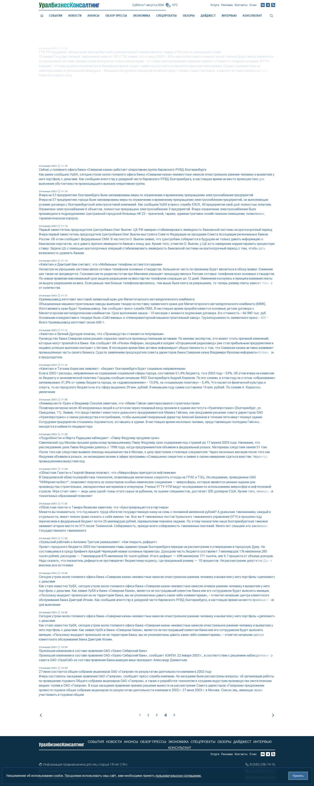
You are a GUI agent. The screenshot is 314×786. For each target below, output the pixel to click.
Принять (298, 775)
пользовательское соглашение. (179, 776)
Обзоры (224, 742)
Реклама (227, 6)
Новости (75, 15)
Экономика (142, 15)
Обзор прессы (116, 15)
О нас (253, 6)
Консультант (179, 748)
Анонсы (94, 15)
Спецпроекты (203, 742)
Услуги (214, 6)
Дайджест (242, 742)
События (55, 15)
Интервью (262, 742)
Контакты (241, 6)
